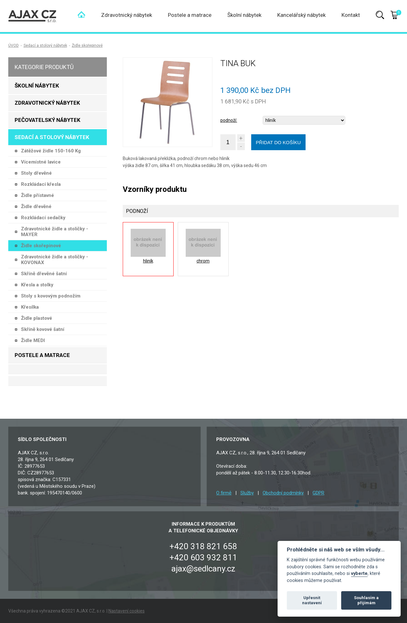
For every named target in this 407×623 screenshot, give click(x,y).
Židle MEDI (33, 340)
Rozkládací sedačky (43, 217)
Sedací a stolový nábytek (45, 45)
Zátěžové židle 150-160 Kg (51, 151)
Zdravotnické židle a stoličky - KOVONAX (54, 259)
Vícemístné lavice (41, 162)
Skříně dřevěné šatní (44, 273)
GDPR (318, 493)
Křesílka (30, 307)
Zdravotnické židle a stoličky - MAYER (54, 231)
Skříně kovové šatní (42, 329)
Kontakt (350, 15)
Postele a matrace (189, 15)
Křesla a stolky (37, 285)
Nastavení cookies (126, 610)
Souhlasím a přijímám (366, 600)
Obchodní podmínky (283, 493)
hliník (148, 260)
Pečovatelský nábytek (47, 120)
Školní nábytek (244, 15)
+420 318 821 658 (203, 546)
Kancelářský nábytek (301, 15)
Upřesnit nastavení (312, 600)
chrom (203, 260)
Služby (247, 493)
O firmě (223, 493)
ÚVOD (13, 45)
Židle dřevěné (36, 206)
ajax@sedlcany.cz (203, 568)
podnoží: (228, 120)
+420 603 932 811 (203, 557)
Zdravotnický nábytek (126, 15)
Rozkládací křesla (41, 184)
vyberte (359, 573)
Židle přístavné (37, 195)
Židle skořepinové (87, 45)
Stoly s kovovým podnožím (50, 296)
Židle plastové (36, 318)
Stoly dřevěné (36, 173)
